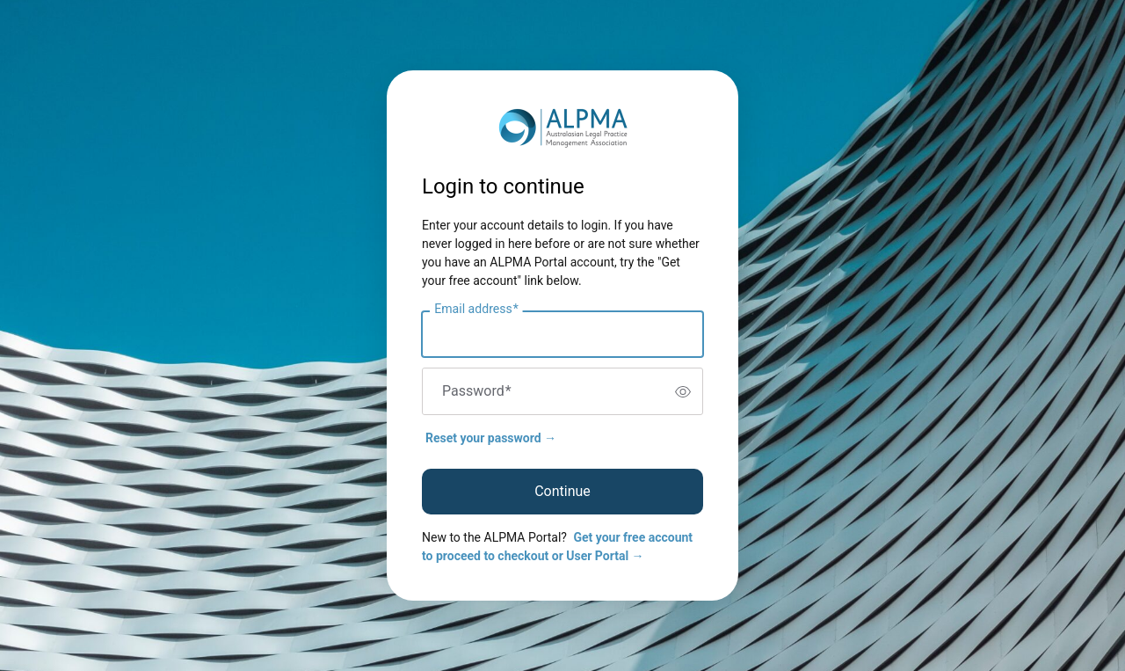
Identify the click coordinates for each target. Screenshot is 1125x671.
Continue (562, 491)
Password (477, 391)
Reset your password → (490, 438)
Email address (476, 310)
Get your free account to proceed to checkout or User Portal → (557, 546)
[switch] (683, 391)
